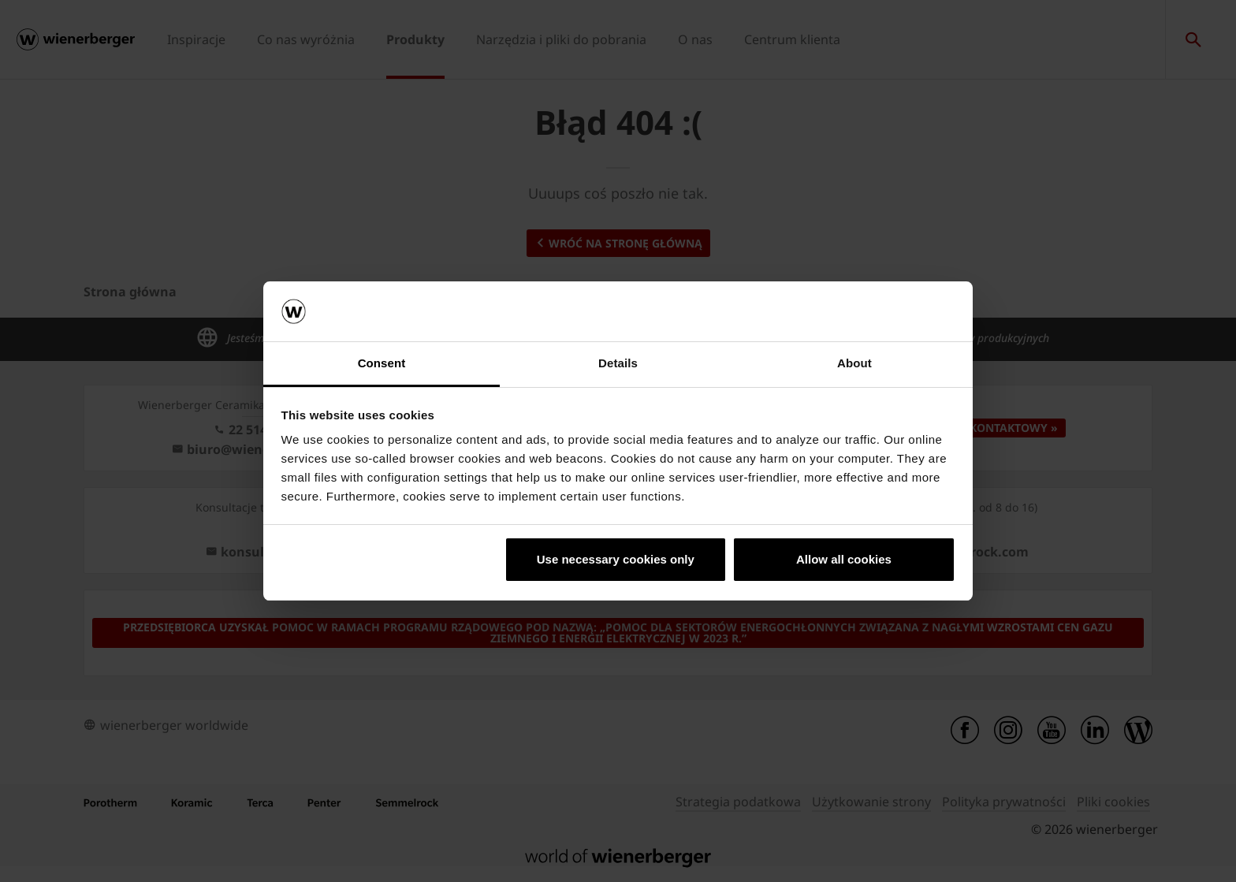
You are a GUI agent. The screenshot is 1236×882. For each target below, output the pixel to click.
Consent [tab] (382, 363)
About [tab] (854, 363)
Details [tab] (618, 363)
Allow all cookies (844, 559)
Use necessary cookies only (615, 559)
